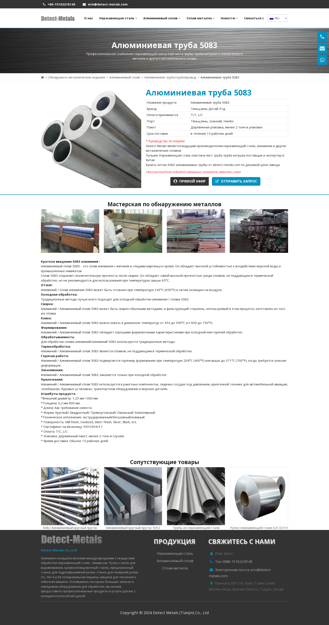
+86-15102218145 (61, 4)
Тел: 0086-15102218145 (230, 562)
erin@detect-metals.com (108, 4)
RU (274, 18)
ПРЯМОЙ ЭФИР (190, 181)
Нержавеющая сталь (116, 18)
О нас (88, 18)
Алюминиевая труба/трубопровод (170, 77)
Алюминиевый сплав (160, 18)
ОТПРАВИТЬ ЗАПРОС (236, 181)
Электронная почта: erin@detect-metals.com (240, 572)
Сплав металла (199, 18)
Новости (228, 18)
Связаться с (254, 18)
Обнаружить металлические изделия (76, 77)
